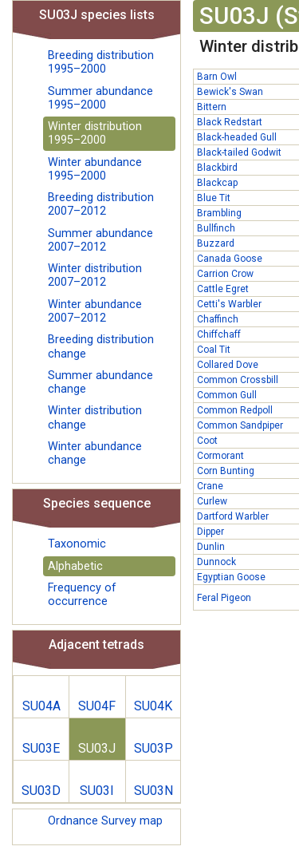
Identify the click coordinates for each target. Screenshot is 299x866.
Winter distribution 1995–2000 (95, 133)
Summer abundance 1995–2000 (100, 98)
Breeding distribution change (101, 346)
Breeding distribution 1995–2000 (101, 62)
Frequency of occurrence (82, 594)
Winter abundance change (95, 453)
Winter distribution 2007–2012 (95, 275)
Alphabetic (75, 566)
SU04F (97, 706)
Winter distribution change (95, 417)
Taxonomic (77, 544)
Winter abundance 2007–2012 (95, 311)
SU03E (41, 748)
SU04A (41, 706)
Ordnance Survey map (105, 821)
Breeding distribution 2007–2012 (101, 204)
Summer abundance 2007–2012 (100, 240)
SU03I (97, 790)
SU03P (153, 748)
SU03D (41, 790)
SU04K (153, 706)
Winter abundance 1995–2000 (95, 169)
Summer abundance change (100, 382)
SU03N (153, 790)
